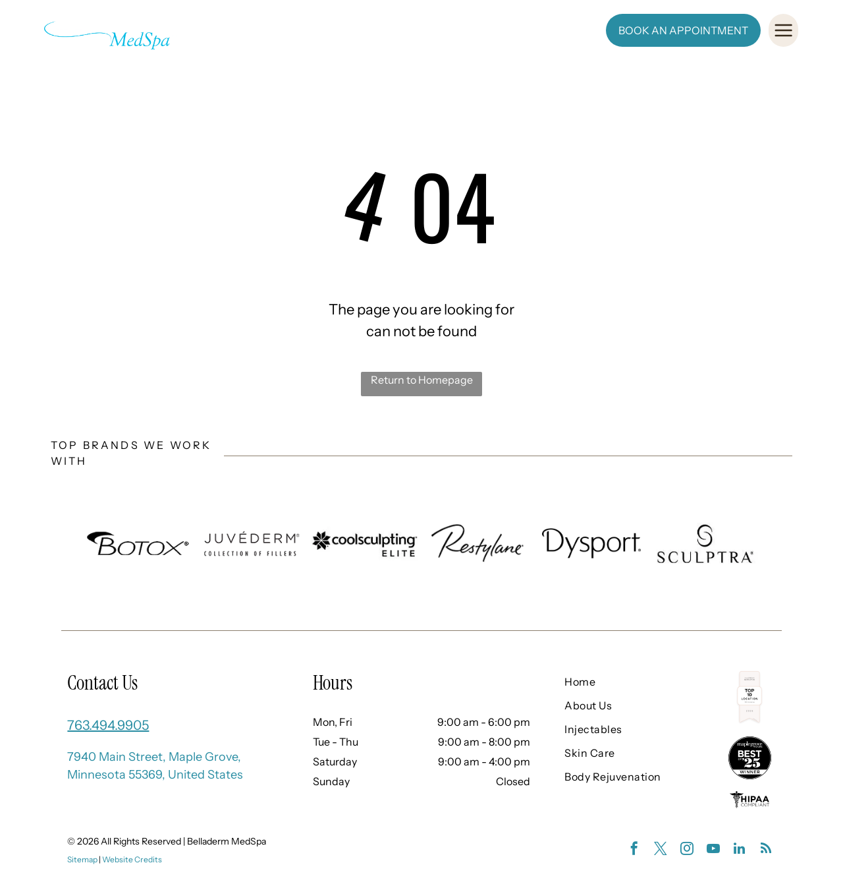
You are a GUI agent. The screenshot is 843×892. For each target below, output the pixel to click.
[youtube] (713, 850)
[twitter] (660, 850)
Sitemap (82, 859)
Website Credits (132, 859)
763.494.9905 (108, 725)
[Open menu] (783, 30)
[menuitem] (270, 30)
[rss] (766, 850)
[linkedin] (739, 850)
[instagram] (687, 850)
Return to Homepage (422, 379)
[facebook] (634, 850)
